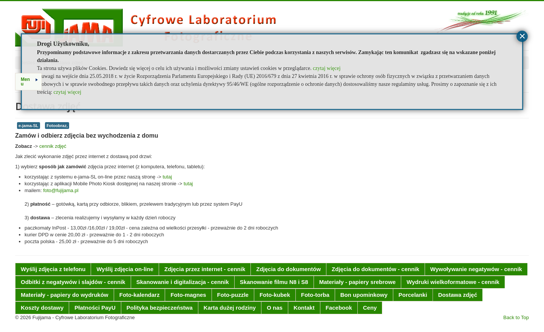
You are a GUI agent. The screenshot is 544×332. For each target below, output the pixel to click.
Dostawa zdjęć (457, 295)
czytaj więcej (326, 68)
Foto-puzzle (233, 295)
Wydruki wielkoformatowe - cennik (452, 282)
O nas (275, 307)
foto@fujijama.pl (60, 190)
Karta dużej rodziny (230, 307)
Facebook (339, 307)
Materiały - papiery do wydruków (64, 295)
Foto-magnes (188, 295)
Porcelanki (413, 295)
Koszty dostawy (42, 307)
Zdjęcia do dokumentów (288, 269)
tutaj (167, 177)
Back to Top (516, 317)
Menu (29, 82)
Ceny (370, 307)
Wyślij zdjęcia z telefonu (53, 269)
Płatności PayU (94, 307)
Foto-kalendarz (139, 295)
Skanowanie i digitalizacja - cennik (182, 282)
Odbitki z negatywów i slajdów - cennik (73, 282)
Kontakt (304, 307)
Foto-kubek (275, 295)
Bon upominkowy (364, 295)
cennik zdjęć (52, 146)
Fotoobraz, (57, 125)
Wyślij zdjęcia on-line (124, 269)
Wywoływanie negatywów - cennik (476, 269)
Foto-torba (315, 295)
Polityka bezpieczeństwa (160, 307)
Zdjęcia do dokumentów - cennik (375, 269)
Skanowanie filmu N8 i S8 (274, 282)
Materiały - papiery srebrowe (357, 282)
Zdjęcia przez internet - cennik (204, 269)
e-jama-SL (29, 125)
